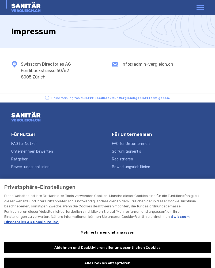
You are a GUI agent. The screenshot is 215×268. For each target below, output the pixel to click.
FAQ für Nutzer (24, 143)
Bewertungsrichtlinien (30, 167)
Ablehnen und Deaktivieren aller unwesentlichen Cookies (107, 250)
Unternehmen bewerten (32, 151)
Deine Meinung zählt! (110, 98)
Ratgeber (19, 159)
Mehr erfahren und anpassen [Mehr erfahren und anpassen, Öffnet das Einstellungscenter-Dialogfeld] (107, 235)
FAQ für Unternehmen (131, 143)
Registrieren (122, 159)
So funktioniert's (126, 151)
